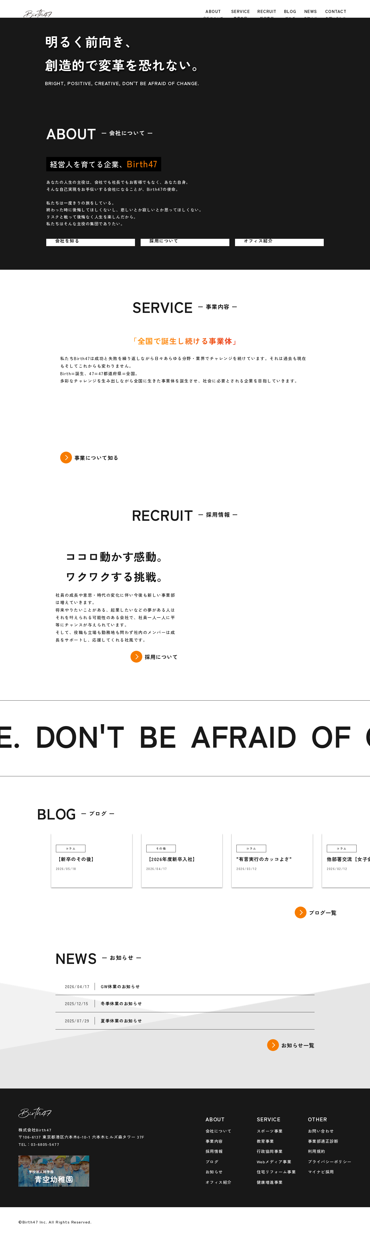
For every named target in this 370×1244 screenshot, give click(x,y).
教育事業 (265, 1141)
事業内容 (214, 1141)
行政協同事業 (270, 1151)
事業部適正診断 (323, 1141)
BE (167, 734)
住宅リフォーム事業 (276, 1172)
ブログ (212, 1161)
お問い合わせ (321, 1131)
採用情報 (214, 1151)
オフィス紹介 (219, 1182)
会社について (219, 1131)
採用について (161, 656)
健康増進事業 (270, 1182)
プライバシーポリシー (330, 1161)
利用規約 (316, 1151)
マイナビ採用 (321, 1172)
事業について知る (96, 457)
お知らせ (214, 1172)
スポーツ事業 (270, 1131)
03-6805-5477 (45, 1144)
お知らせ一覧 (298, 1045)
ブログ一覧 (323, 912)
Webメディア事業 (274, 1161)
